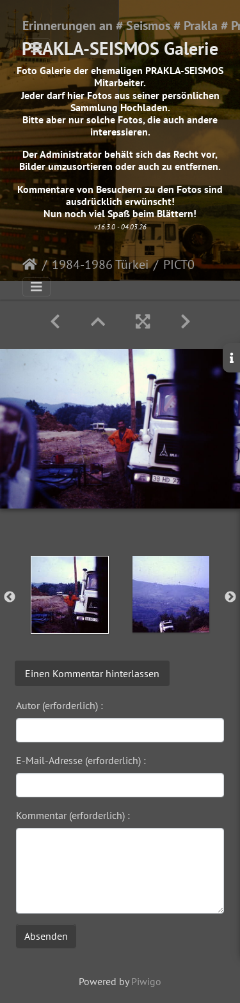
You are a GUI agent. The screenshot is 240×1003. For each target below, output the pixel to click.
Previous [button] (9, 597)
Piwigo (146, 981)
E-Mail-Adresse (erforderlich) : (81, 760)
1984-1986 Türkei (100, 264)
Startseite (29, 264)
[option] (69, 595)
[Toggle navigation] (36, 47)
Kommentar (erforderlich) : (73, 815)
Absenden (46, 936)
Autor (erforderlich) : (59, 705)
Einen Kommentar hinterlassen (92, 673)
